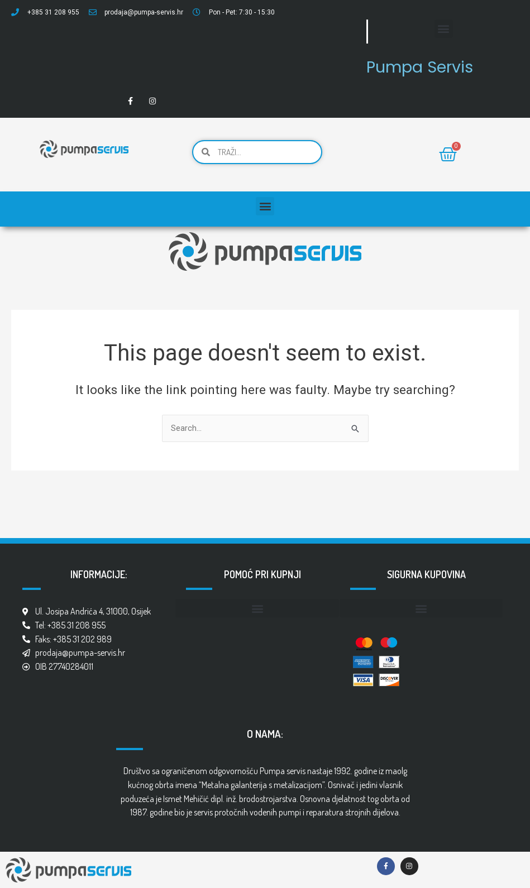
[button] (443, 29)
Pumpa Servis (426, 66)
